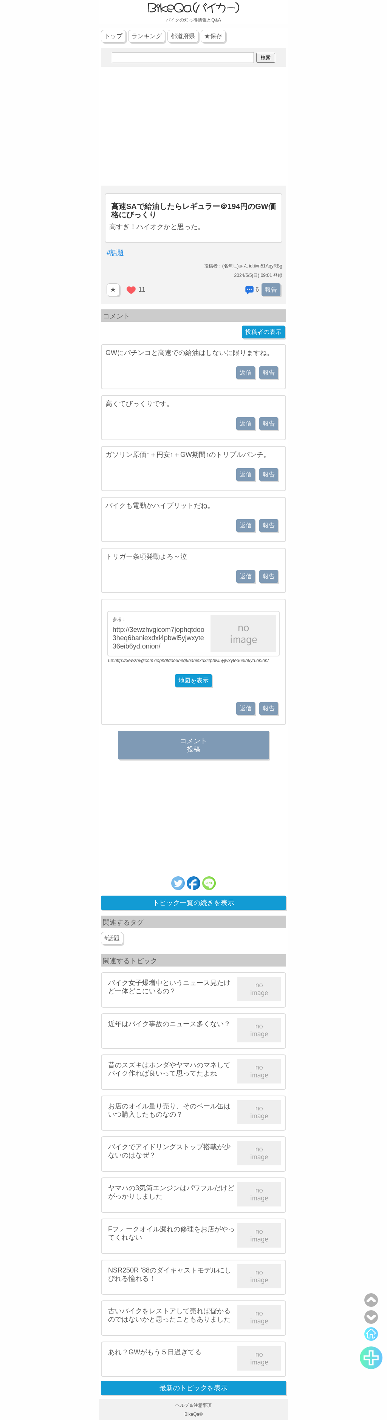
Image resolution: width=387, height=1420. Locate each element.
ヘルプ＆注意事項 (193, 1405)
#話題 (115, 253)
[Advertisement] (193, 127)
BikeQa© (193, 1414)
